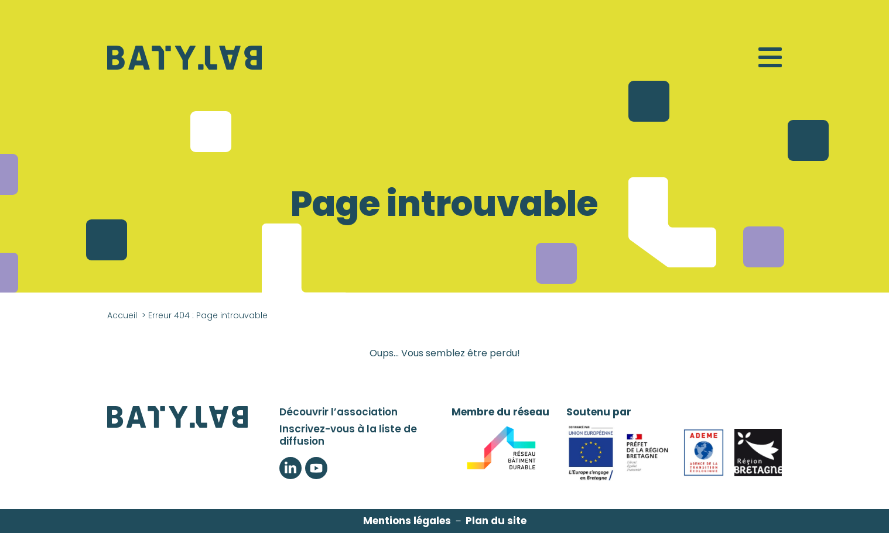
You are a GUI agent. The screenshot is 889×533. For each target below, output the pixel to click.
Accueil (122, 315)
